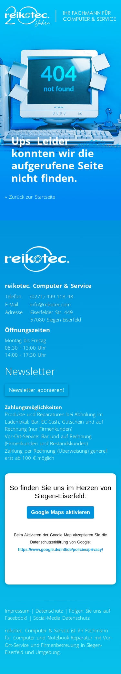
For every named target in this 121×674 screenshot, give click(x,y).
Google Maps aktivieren (60, 512)
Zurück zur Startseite (32, 197)
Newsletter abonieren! (36, 390)
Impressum (17, 610)
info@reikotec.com (50, 304)
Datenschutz (49, 610)
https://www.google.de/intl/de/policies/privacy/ (60, 549)
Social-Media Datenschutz (61, 618)
